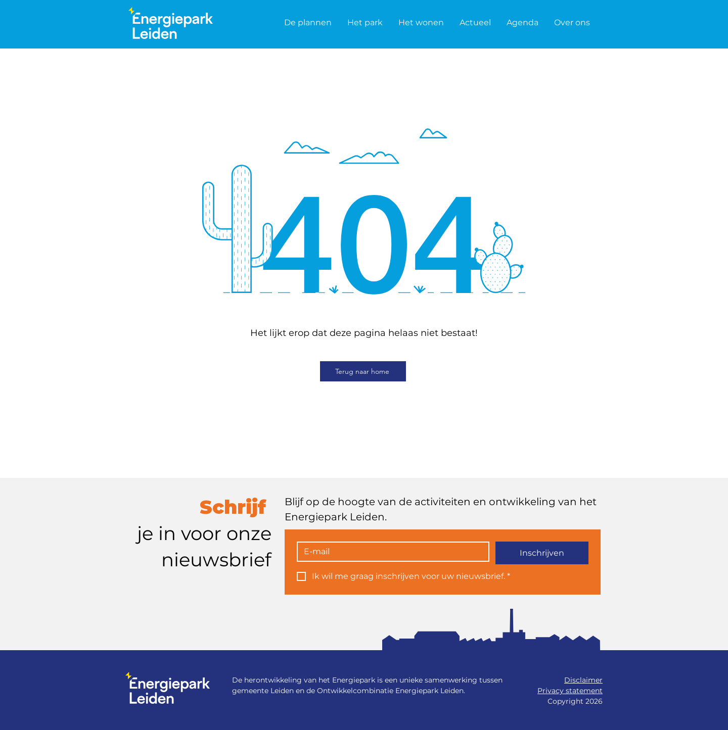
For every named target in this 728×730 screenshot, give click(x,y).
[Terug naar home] (363, 371)
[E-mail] (390, 552)
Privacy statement (570, 690)
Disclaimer (583, 680)
